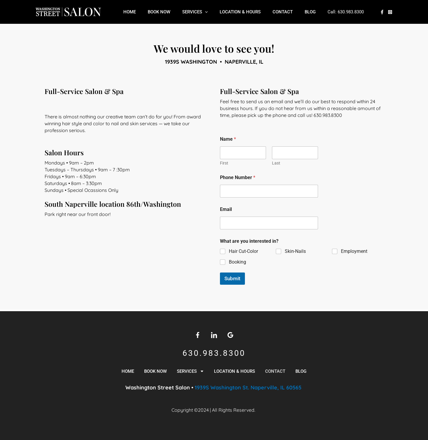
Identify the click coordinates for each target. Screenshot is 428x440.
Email (226, 209)
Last (276, 163)
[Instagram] (390, 12)
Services (191, 12)
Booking (237, 261)
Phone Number (237, 177)
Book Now (158, 12)
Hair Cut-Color (243, 251)
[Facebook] (382, 12)
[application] (201, 12)
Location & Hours (233, 12)
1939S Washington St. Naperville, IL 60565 (249, 387)
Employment (354, 251)
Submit (232, 278)
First (224, 163)
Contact (273, 12)
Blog (297, 12)
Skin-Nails (295, 251)
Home (131, 12)
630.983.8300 (336, 12)
